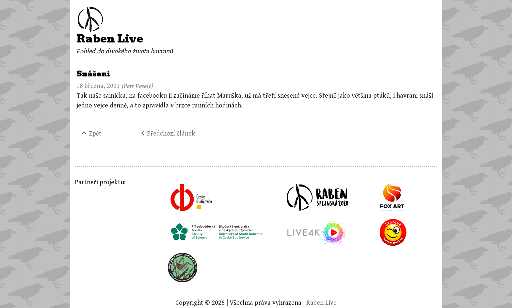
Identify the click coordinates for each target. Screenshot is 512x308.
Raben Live (109, 38)
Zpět (91, 134)
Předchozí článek (168, 134)
